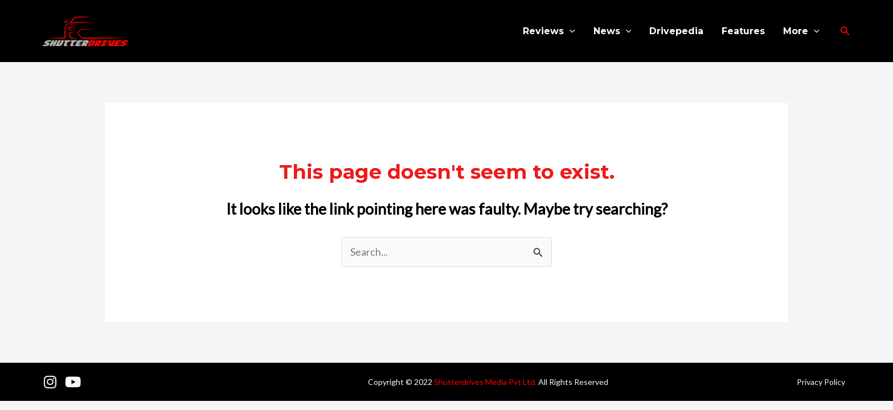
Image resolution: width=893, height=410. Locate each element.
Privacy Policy (821, 382)
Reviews (549, 31)
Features (743, 31)
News (612, 31)
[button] (845, 31)
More (801, 31)
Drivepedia (676, 31)
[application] (569, 31)
